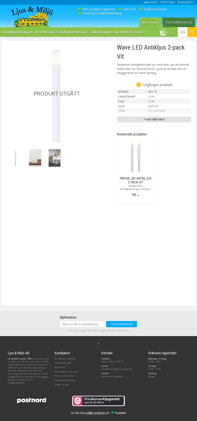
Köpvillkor (60, 367)
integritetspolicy (121, 330)
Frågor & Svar (62, 384)
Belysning (150, 22)
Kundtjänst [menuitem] (185, 2)
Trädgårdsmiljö (178, 22)
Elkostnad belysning (65, 380)
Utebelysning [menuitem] (45, 32)
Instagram (117, 376)
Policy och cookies (64, 375)
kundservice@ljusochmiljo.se (116, 369)
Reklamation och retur (66, 371)
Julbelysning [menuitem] (101, 32)
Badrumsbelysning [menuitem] (73, 32)
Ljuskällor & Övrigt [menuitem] (129, 32)
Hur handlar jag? (63, 362)
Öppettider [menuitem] (167, 2)
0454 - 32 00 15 (116, 361)
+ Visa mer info (154, 119)
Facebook (106, 376)
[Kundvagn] (166, 33)
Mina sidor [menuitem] (151, 2)
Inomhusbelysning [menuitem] (16, 32)
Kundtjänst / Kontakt (65, 358)
